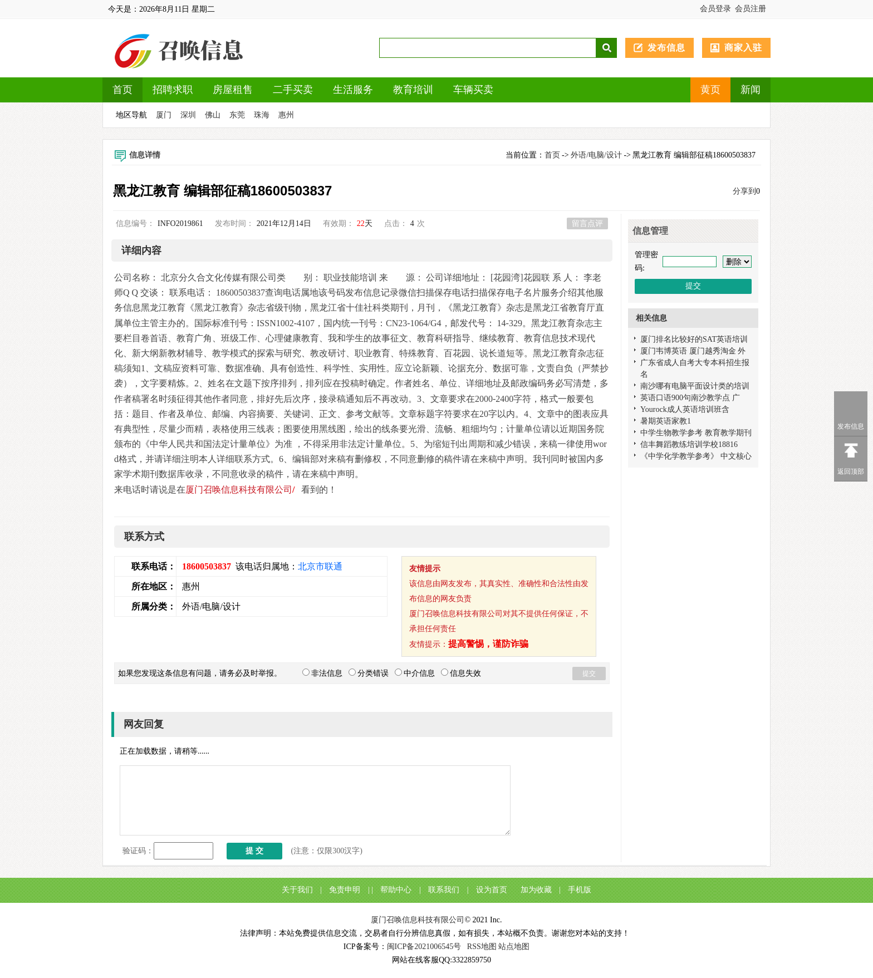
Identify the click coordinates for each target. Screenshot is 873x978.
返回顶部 (850, 471)
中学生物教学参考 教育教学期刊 (696, 433)
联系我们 (443, 890)
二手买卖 (293, 89)
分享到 (744, 191)
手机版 (579, 890)
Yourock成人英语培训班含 (684, 409)
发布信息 (666, 47)
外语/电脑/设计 (596, 155)
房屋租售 (233, 89)
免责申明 (344, 890)
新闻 (750, 89)
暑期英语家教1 (665, 421)
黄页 (710, 89)
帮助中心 (395, 890)
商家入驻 (743, 47)
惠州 (286, 115)
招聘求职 (173, 89)
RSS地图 (482, 946)
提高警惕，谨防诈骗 (488, 643)
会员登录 (715, 8)
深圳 (188, 115)
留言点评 (587, 223)
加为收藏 (536, 890)
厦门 (163, 115)
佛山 (212, 115)
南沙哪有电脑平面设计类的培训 (694, 386)
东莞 (237, 115)
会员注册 (750, 8)
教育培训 (413, 89)
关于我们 (297, 890)
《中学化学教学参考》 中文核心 (696, 456)
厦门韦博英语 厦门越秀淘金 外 (693, 351)
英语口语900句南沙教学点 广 (690, 398)
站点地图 (513, 946)
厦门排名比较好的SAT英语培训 (694, 339)
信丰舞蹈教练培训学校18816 (689, 444)
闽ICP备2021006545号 (424, 946)
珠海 (261, 115)
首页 (122, 89)
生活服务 (353, 89)
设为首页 (491, 890)
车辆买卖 (473, 89)
